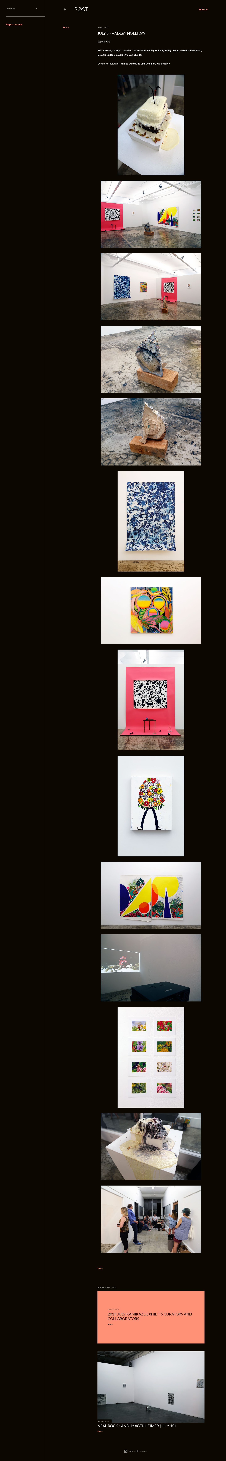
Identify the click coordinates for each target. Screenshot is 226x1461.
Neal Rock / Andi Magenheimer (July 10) (136, 1425)
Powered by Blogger (135, 1451)
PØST (81, 9)
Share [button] (66, 27)
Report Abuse (14, 24)
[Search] (203, 9)
